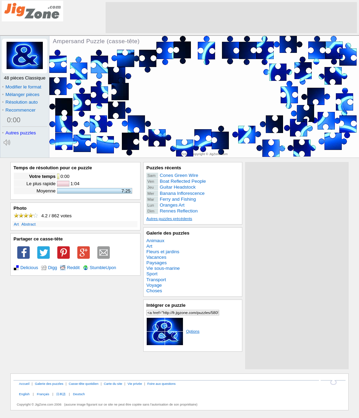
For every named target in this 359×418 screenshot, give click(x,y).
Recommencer (19, 110)
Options (173, 331)
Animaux (155, 240)
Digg (52, 267)
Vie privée (135, 384)
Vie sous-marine (163, 268)
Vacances (156, 257)
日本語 (61, 394)
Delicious (29, 267)
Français (43, 394)
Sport (151, 273)
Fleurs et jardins (163, 251)
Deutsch (79, 394)
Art (16, 224)
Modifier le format (21, 86)
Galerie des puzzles (168, 233)
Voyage (154, 285)
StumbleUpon (103, 267)
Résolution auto (20, 102)
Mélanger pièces (20, 94)
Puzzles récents (163, 167)
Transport (156, 279)
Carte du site (113, 384)
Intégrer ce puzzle (166, 305)
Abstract (28, 224)
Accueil (24, 384)
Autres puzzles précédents (169, 219)
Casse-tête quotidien (83, 384)
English (24, 394)
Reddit (73, 267)
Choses (154, 290)
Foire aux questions (161, 384)
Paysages (156, 262)
